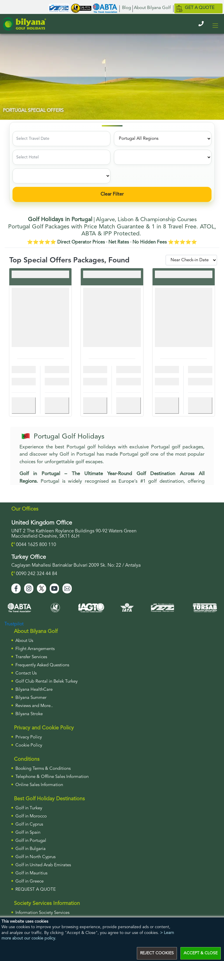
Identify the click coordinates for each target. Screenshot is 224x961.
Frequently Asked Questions (42, 665)
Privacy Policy (28, 737)
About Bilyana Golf (152, 8)
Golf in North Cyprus (35, 857)
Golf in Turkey (28, 808)
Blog (126, 8)
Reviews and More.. (34, 706)
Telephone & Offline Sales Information (52, 777)
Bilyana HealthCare (34, 690)
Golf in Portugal (30, 841)
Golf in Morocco (31, 816)
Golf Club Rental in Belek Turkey (46, 681)
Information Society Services (42, 913)
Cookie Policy (28, 745)
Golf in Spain (27, 833)
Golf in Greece (29, 881)
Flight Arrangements (35, 649)
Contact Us (26, 673)
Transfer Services (31, 657)
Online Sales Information (39, 785)
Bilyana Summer (30, 698)
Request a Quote (35, 889)
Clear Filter (112, 194)
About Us (24, 641)
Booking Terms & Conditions (43, 769)
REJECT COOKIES (157, 953)
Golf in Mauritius (31, 873)
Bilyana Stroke (29, 714)
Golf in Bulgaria (30, 849)
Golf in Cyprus (29, 824)
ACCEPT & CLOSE (201, 953)
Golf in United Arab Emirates (43, 865)
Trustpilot (14, 624)
